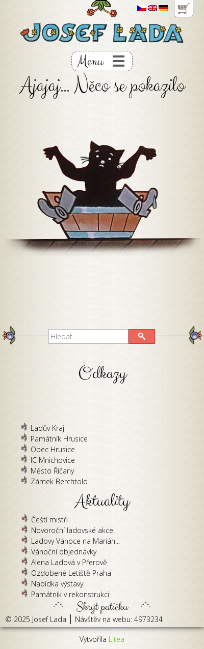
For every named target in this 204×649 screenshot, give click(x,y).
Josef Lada (49, 619)
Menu (90, 61)
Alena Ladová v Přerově (69, 562)
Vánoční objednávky (63, 551)
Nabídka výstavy (57, 583)
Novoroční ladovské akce (72, 530)
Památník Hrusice (59, 439)
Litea (116, 639)
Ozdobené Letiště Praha (71, 573)
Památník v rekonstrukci (70, 594)
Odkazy (102, 373)
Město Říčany (52, 471)
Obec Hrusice (53, 449)
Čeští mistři (49, 519)
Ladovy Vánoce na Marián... (75, 541)
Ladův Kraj (47, 428)
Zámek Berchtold (59, 481)
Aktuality (102, 501)
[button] (142, 336)
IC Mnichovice (53, 460)
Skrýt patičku (102, 604)
